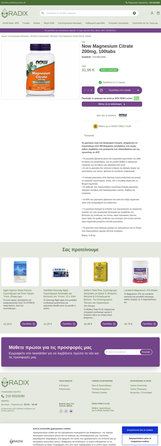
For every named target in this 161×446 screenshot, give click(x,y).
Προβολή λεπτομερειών (44, 441)
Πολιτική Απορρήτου (101, 389)
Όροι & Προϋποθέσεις (101, 385)
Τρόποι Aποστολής (138, 385)
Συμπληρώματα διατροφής (70, 23)
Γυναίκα (26, 23)
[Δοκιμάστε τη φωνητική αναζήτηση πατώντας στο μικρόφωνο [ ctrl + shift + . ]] (134, 13)
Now (83, 42)
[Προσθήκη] (91, 90)
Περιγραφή (89, 135)
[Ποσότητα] (88, 90)
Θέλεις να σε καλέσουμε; (110, 104)
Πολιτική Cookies (99, 393)
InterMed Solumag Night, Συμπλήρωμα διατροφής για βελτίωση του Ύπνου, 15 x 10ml (60, 293)
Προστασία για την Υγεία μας (145, 23)
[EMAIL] (123, 352)
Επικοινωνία (64, 389)
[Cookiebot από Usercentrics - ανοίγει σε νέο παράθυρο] (16, 441)
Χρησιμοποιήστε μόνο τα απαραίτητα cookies (140, 419)
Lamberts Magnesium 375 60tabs (141, 290)
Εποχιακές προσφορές (119, 23)
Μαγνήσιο (54, 36)
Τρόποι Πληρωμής (138, 389)
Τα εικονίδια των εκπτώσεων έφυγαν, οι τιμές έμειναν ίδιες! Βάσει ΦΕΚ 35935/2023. (80, 30)
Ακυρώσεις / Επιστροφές (141, 393)
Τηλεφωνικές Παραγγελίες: (144, 3)
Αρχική (4, 36)
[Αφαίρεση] (85, 90)
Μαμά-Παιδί (49, 23)
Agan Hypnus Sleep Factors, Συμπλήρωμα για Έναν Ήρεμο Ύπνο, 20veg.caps (18, 293)
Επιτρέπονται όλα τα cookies (140, 409)
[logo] (14, 13)
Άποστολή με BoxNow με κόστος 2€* (13, 3)
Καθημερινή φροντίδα (95, 23)
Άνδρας (36, 23)
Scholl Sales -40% (11, 23)
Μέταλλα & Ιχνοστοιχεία (39, 36)
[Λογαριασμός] (152, 13)
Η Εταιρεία (64, 385)
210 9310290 (15, 396)
